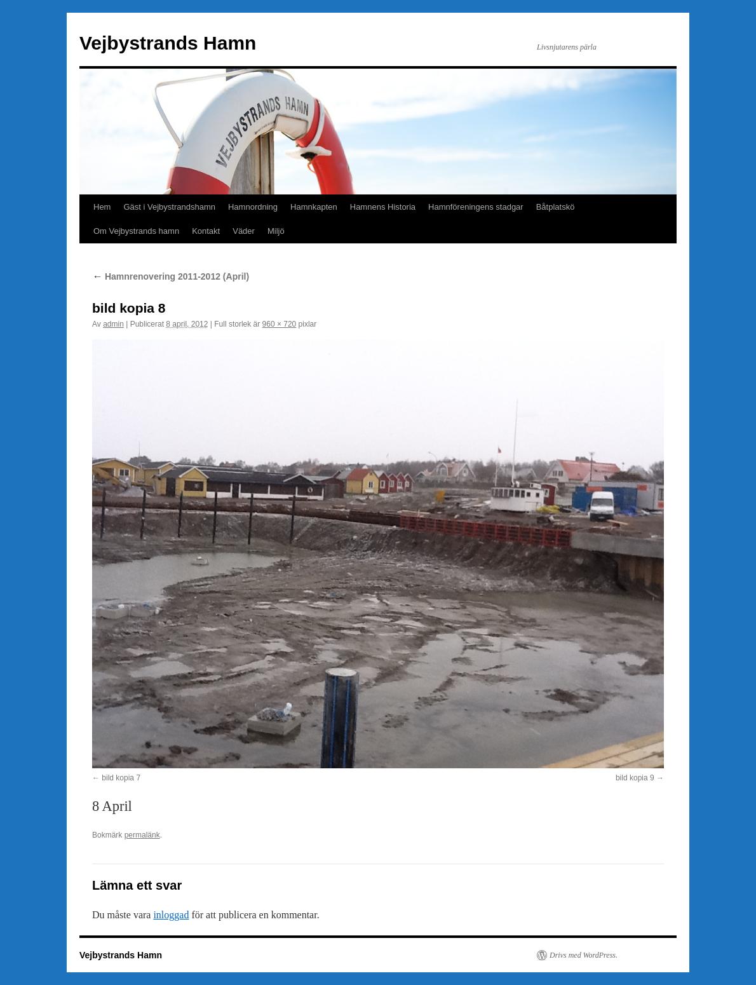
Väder (244, 231)
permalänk (142, 835)
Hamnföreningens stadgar (475, 207)
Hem (102, 207)
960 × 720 (279, 324)
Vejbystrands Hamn (167, 42)
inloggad (171, 914)
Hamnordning (253, 207)
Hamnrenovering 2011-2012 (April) (170, 276)
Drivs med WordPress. (584, 955)
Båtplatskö (555, 207)
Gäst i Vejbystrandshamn (169, 207)
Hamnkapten (313, 207)
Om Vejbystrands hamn (136, 231)
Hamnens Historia (382, 207)
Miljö (276, 231)
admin (113, 324)
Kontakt (206, 231)
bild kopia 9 (635, 777)
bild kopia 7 (121, 777)
